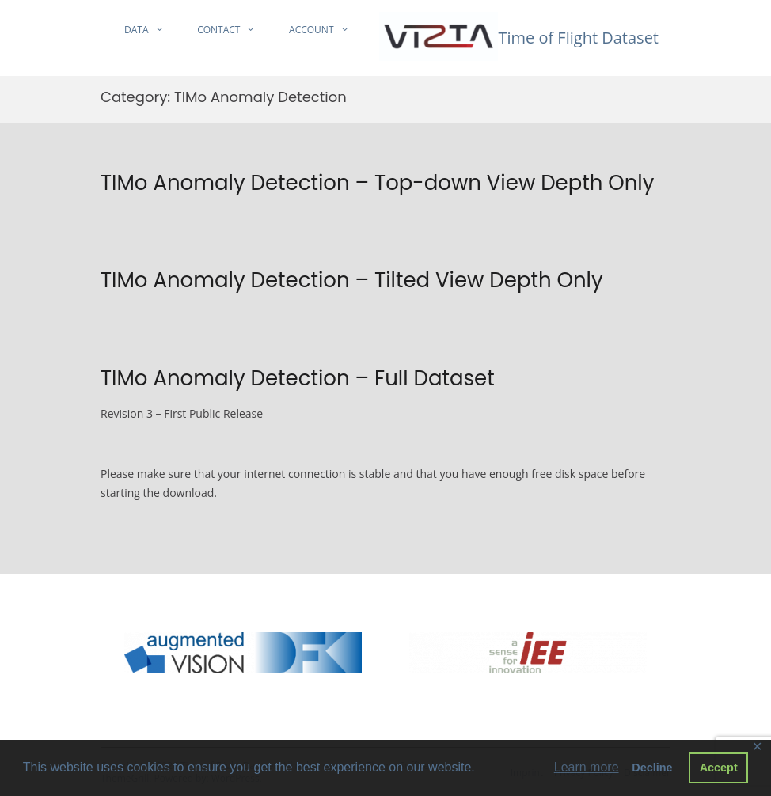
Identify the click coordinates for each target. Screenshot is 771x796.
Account (311, 29)
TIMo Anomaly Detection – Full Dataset (298, 378)
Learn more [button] (586, 767)
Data (136, 29)
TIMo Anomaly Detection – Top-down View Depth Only (377, 183)
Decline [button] (652, 767)
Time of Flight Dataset (578, 37)
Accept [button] (719, 767)
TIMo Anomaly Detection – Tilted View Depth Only (352, 280)
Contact (218, 29)
